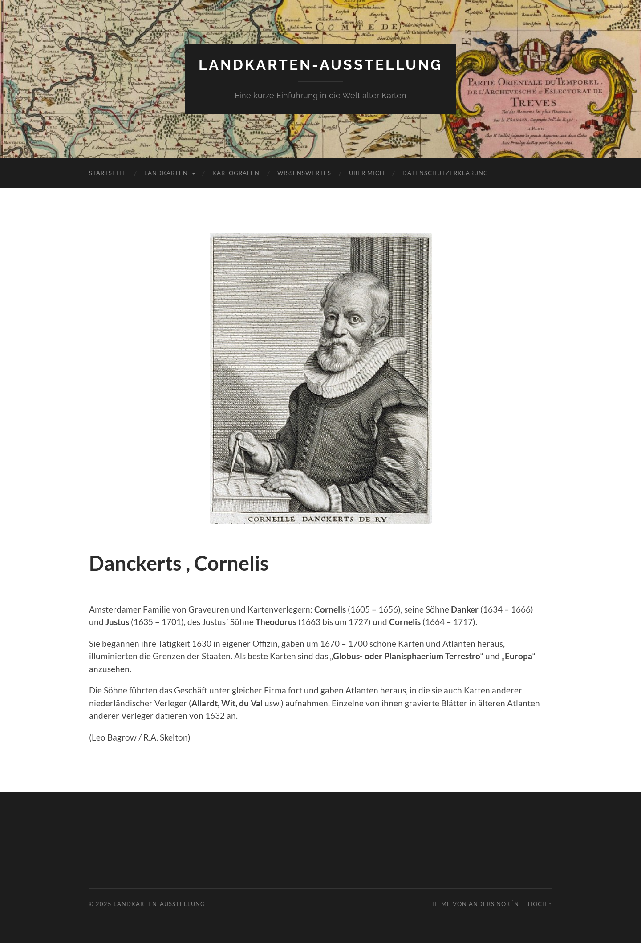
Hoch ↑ (540, 903)
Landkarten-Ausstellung (320, 64)
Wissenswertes (304, 173)
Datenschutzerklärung (445, 173)
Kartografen (236, 173)
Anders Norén (494, 903)
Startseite (107, 173)
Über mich (367, 173)
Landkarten (166, 173)
